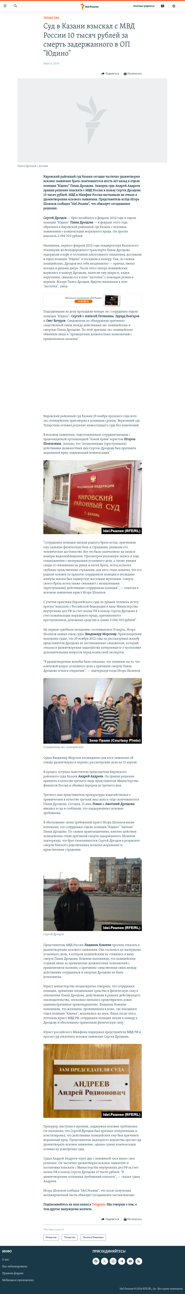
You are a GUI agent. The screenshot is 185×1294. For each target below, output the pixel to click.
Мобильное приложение (18, 1280)
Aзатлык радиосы (144, 6)
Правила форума (12, 1273)
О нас (5, 1259)
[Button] (110, 73)
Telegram (98, 1204)
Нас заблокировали (14, 1266)
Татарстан (51, 18)
